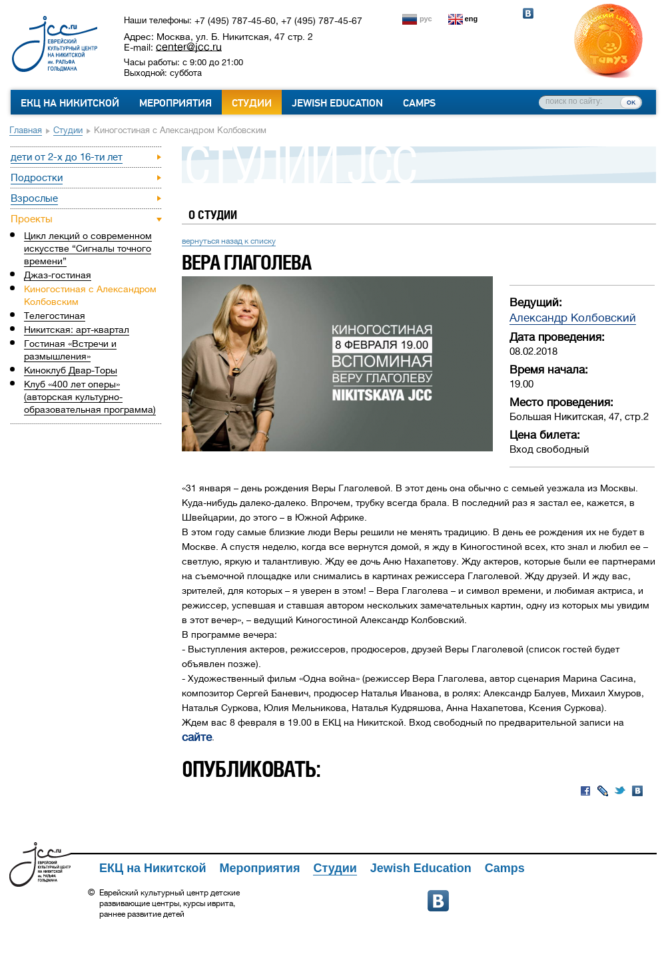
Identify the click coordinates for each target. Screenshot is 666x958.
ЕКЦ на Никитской (70, 103)
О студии (212, 215)
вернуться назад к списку (229, 241)
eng (471, 19)
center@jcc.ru (189, 46)
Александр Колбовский (572, 318)
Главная (25, 130)
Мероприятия (175, 103)
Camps (419, 103)
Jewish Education (337, 103)
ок (631, 102)
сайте (197, 737)
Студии (252, 103)
